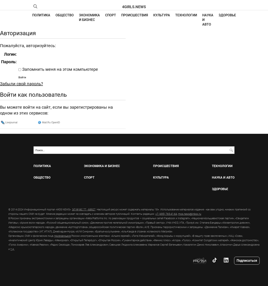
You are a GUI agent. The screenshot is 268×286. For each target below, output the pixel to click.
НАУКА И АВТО (223, 177)
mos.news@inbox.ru (189, 213)
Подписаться (247, 260)
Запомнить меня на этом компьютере (59, 69)
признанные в (62, 235)
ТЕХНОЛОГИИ (186, 15)
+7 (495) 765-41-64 (166, 213)
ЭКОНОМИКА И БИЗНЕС (89, 17)
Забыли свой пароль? (21, 83)
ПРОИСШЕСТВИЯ (134, 15)
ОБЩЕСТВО (64, 15)
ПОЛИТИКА (41, 15)
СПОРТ (110, 15)
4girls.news (134, 6)
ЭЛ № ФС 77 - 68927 (83, 209)
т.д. (12, 249)
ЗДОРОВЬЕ (227, 15)
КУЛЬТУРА (161, 15)
